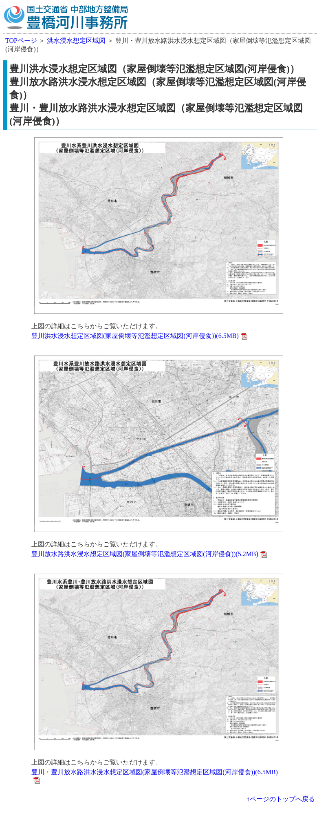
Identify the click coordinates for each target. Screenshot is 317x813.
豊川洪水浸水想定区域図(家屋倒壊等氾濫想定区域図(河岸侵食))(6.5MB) (135, 335)
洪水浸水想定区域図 (76, 40)
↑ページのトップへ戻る (281, 798)
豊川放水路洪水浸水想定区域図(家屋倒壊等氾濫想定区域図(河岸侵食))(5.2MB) (144, 553)
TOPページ (21, 40)
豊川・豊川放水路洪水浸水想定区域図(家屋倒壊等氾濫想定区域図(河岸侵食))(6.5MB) (154, 772)
